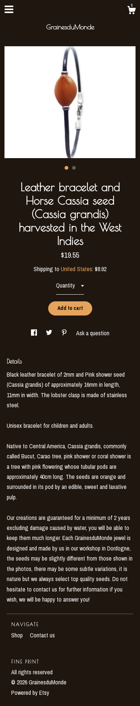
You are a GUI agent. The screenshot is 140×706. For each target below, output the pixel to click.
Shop (17, 635)
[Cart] (131, 11)
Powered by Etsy (30, 692)
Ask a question (92, 333)
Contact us (42, 635)
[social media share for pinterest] (65, 333)
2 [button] (74, 168)
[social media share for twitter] (50, 333)
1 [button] (66, 168)
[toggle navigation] (8, 9)
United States (76, 269)
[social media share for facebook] (34, 333)
